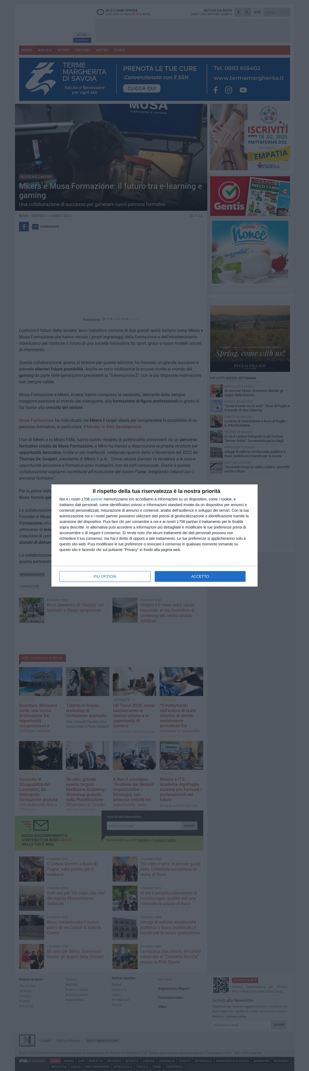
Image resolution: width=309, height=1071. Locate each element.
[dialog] (154, 535)
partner (97, 499)
